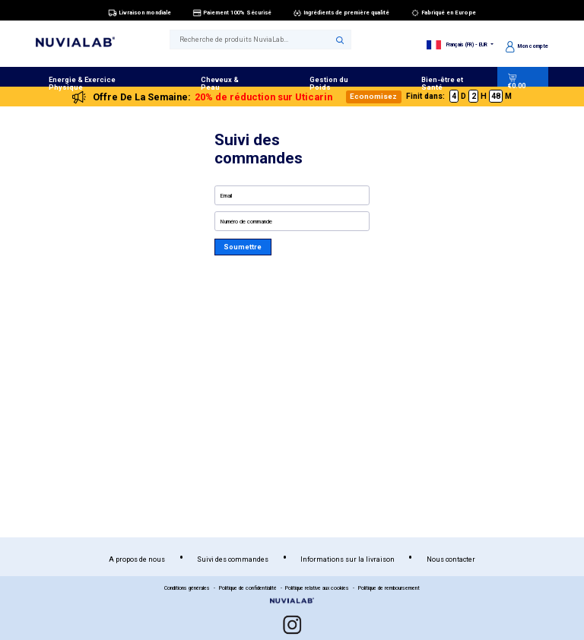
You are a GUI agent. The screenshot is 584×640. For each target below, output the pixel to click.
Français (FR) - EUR (458, 45)
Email (226, 195)
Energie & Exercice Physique (82, 82)
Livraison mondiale (140, 12)
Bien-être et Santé (442, 82)
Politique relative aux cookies (317, 588)
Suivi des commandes (232, 559)
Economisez (373, 96)
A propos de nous (137, 559)
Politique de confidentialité (248, 588)
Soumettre (243, 246)
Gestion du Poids (328, 82)
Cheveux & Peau (220, 82)
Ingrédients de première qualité (341, 12)
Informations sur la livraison (347, 559)
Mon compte (527, 46)
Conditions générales (187, 588)
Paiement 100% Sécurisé (232, 12)
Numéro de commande (246, 221)
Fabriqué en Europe (444, 12)
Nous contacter (451, 559)
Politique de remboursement (389, 588)
